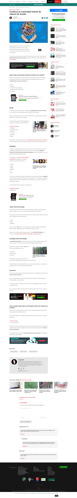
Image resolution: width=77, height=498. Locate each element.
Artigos (13, 7)
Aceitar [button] (56, 495)
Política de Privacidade (55, 493)
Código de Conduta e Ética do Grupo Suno (22, 471)
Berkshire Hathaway (14, 126)
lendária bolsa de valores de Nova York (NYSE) (37, 139)
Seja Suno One (36, 469)
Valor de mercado (14, 320)
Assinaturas (35, 468)
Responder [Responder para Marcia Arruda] (23, 458)
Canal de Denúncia (51, 472)
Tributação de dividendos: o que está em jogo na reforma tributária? (60, 391)
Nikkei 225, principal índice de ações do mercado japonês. (29, 233)
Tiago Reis (21, 359)
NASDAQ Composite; (14, 188)
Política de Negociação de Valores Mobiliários (23, 473)
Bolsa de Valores (15, 9)
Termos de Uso (21, 474)
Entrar (65, 1)
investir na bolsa (23, 351)
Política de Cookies (22, 469)
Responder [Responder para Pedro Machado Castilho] (23, 434)
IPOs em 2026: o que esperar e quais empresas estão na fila (16, 391)
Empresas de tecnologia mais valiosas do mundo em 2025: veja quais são (30, 391)
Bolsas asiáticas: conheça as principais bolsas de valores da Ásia (39, 256)
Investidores (56, 131)
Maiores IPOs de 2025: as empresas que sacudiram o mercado (45, 391)
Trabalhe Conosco (51, 473)
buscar (65, 4)
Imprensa (49, 469)
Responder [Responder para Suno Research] (25, 446)
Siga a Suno (50, 468)
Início (10, 7)
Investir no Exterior (33, 351)
